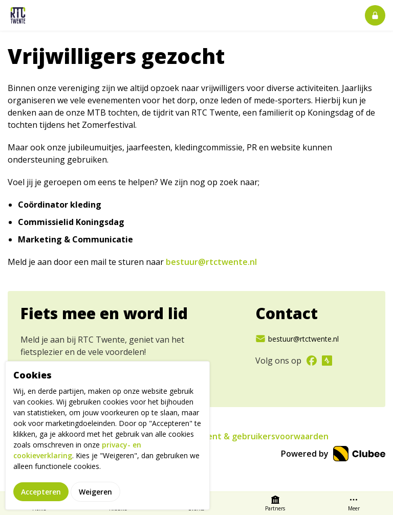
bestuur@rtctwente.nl (211, 261)
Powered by (333, 453)
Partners (275, 503)
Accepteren (41, 493)
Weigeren (95, 493)
